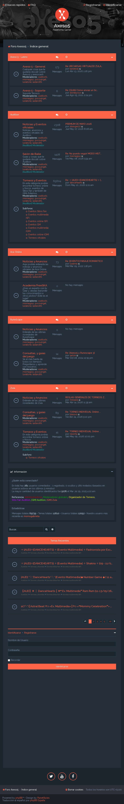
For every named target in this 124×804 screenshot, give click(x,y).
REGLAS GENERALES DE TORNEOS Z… (85, 397)
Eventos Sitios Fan (36, 211)
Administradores (33, 497)
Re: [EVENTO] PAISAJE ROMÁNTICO (84, 261)
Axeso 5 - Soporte (34, 90)
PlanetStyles (43, 798)
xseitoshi (42, 77)
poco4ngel (40, 79)
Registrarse (30, 633)
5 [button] (104, 621)
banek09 (74, 68)
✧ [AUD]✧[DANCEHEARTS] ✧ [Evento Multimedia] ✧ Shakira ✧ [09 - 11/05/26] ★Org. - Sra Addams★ (67, 563)
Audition (14, 114)
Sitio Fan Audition (21, 500)
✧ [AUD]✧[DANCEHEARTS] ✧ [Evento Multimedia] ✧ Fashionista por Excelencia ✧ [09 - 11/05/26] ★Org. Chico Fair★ (67, 549)
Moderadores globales (55, 497)
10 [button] (110, 621)
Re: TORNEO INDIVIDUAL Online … (83, 412)
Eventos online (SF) (37, 221)
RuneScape (16, 319)
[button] (85, 621)
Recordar (15, 660)
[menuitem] (32, 5)
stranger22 (75, 126)
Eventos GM (33, 224)
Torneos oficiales (36, 238)
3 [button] (97, 621)
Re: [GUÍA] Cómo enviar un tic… (81, 90)
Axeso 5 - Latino (19, 57)
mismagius (28, 79)
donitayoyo (75, 92)
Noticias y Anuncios (35, 261)
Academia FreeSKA (35, 285)
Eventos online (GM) (37, 234)
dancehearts (76, 182)
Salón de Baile (32, 153)
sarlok (73, 355)
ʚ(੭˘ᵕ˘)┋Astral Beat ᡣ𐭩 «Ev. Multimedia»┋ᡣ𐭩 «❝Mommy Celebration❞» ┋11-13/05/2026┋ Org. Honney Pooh (67, 606)
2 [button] (93, 621)
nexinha (73, 434)
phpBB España (37, 800)
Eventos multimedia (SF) (72, 553)
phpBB (19, 798)
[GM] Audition (38, 500)
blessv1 (73, 414)
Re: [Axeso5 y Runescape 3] (80, 353)
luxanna (73, 263)
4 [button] (100, 621)
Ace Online (16, 252)
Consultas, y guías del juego (34, 355)
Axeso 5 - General (34, 66)
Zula (12, 388)
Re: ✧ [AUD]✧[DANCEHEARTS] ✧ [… (83, 180)
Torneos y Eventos (34, 180)
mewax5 (74, 400)
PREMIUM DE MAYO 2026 (78, 124)
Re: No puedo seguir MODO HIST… (83, 153)
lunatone (27, 82)
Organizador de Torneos (82, 497)
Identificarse (14, 633)
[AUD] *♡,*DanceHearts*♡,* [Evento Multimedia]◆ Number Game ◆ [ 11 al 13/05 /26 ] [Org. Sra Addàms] (67, 577)
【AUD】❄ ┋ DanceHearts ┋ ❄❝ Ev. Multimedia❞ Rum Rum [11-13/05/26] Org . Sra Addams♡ (67, 591)
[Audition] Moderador (33, 145)
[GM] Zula (52, 500)
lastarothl (37, 82)
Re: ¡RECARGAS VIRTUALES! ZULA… (83, 66)
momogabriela (31, 516)
